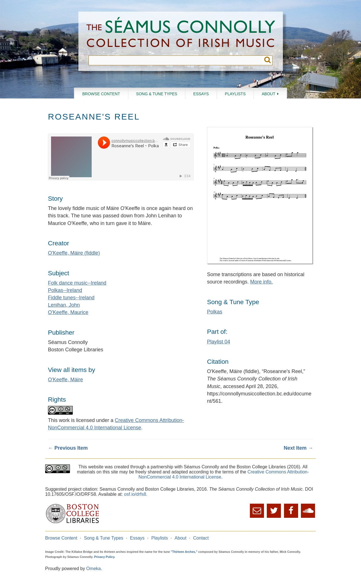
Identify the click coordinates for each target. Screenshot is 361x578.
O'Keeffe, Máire (65, 379)
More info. (261, 282)
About (268, 94)
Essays (201, 94)
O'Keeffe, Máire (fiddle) (74, 253)
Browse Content (101, 94)
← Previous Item (68, 448)
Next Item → (298, 448)
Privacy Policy (104, 556)
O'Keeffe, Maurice (68, 312)
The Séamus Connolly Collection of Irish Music (180, 33)
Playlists (235, 94)
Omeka (93, 568)
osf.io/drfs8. (136, 494)
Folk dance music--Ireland (77, 283)
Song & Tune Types (156, 94)
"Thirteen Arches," (184, 551)
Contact (201, 538)
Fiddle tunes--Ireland (71, 297)
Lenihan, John (64, 305)
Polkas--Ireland (65, 290)
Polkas (214, 312)
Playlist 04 (218, 342)
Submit (267, 60)
